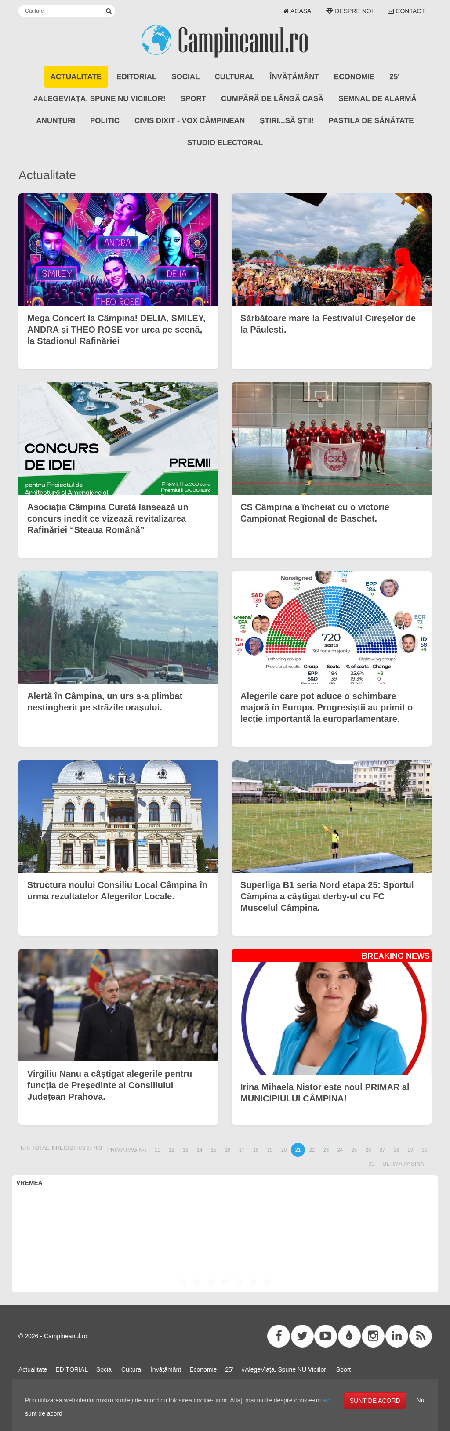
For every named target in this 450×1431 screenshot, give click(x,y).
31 (371, 1164)
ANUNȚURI (55, 120)
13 (185, 1149)
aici (327, 1400)
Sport (194, 98)
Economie (354, 76)
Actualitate (76, 76)
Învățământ (294, 76)
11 (157, 1149)
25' (394, 76)
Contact (406, 10)
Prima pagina (126, 1150)
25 (354, 1149)
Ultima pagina (403, 1164)
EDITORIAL (136, 76)
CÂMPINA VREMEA (225, 1224)
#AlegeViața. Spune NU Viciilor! (99, 98)
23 (326, 1149)
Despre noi (349, 10)
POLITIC (105, 120)
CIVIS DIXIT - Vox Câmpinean (189, 120)
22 (312, 1149)
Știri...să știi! (287, 120)
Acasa (297, 10)
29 (410, 1149)
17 (241, 1149)
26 (368, 1149)
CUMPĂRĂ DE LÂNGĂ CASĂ (272, 98)
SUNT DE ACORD (375, 1400)
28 (396, 1149)
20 (284, 1149)
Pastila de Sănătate (371, 120)
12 (171, 1149)
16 (227, 1149)
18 (255, 1149)
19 (269, 1149)
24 (340, 1149)
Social (185, 76)
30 (424, 1149)
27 (382, 1149)
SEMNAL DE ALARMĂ (377, 98)
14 (199, 1149)
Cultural (234, 76)
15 (213, 1149)
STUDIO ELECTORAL (225, 142)
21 (298, 1149)
